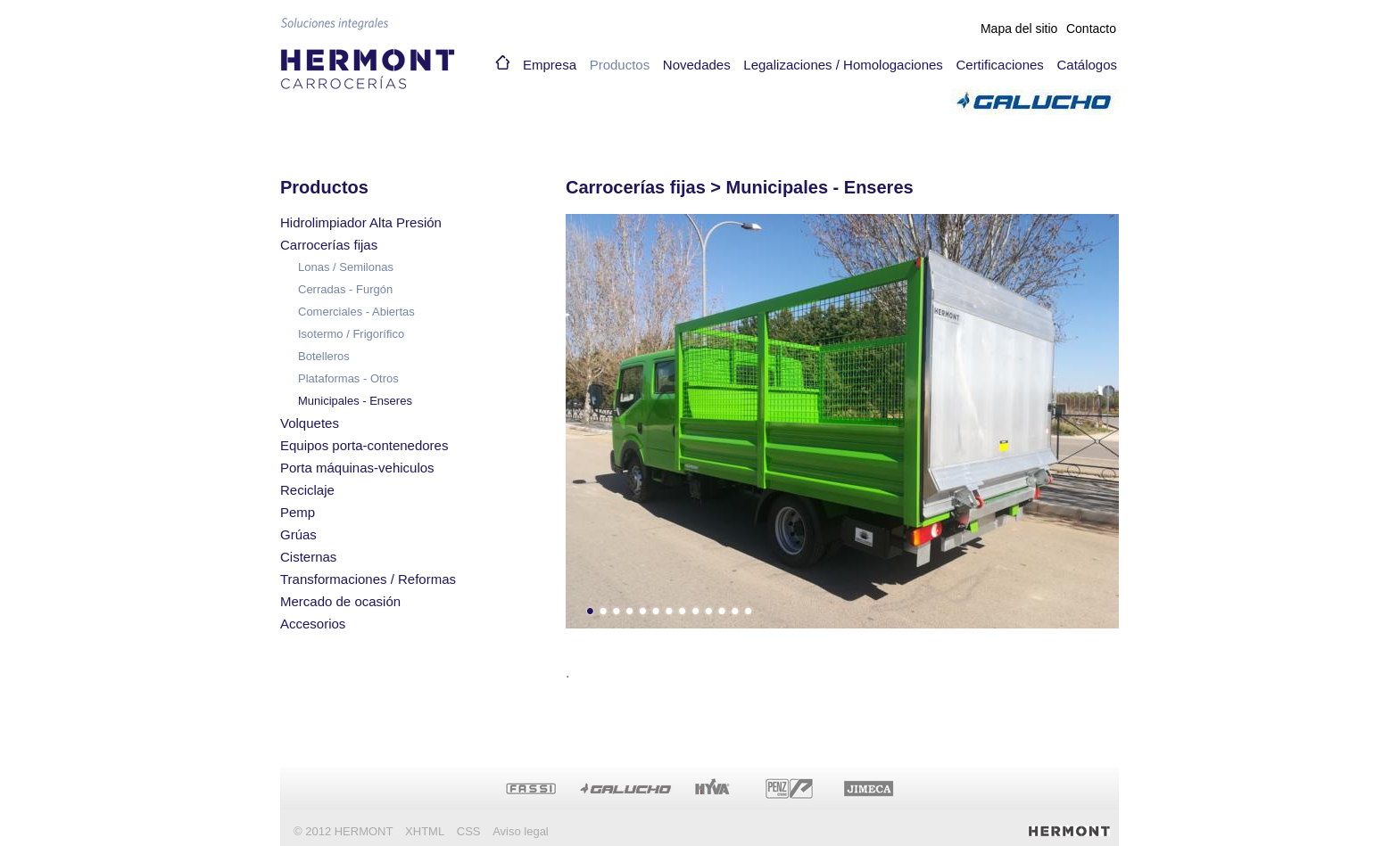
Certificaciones (999, 64)
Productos (620, 64)
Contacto (1091, 28)
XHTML (424, 831)
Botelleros (324, 356)
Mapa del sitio (1019, 28)
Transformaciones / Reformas (368, 579)
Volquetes (309, 423)
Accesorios (312, 623)
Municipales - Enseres (355, 400)
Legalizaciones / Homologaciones (842, 64)
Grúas (298, 534)
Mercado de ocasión (340, 601)
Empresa (549, 64)
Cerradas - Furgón (345, 289)
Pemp (297, 512)
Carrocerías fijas (328, 244)
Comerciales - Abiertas (356, 311)
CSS (469, 831)
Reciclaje (307, 489)
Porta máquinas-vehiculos (357, 467)
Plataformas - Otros (348, 378)
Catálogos (1086, 64)
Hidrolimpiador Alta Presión (361, 222)
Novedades (697, 64)
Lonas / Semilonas (345, 267)
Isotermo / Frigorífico (351, 334)
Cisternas (308, 556)
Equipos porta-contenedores (364, 445)
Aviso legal (521, 831)
